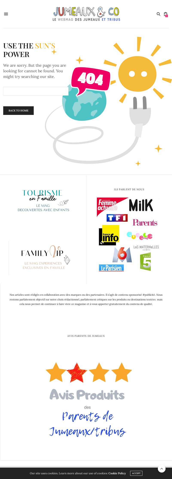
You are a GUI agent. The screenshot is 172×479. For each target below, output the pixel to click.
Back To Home (18, 110)
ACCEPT (136, 473)
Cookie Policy (117, 473)
